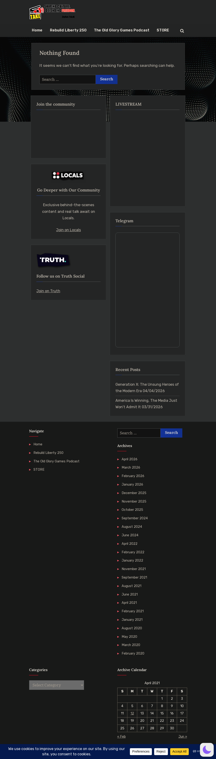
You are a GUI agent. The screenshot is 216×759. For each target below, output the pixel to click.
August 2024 (132, 527)
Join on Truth (48, 291)
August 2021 (131, 586)
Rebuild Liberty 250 (68, 30)
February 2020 (133, 653)
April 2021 (129, 603)
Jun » (182, 736)
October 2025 (132, 510)
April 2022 (129, 544)
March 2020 (131, 645)
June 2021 (130, 594)
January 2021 (132, 620)
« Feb (121, 736)
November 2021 (134, 569)
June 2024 (130, 535)
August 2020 (132, 628)
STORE (163, 30)
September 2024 (135, 518)
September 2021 (134, 577)
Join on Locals (68, 230)
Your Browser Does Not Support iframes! (147, 290)
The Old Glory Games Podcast (121, 30)
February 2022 (133, 552)
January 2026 (132, 484)
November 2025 (134, 501)
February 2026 (133, 476)
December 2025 (134, 493)
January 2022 (132, 560)
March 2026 (131, 467)
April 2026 (129, 459)
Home (37, 30)
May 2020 (129, 637)
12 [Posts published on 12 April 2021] (132, 713)
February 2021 (133, 611)
